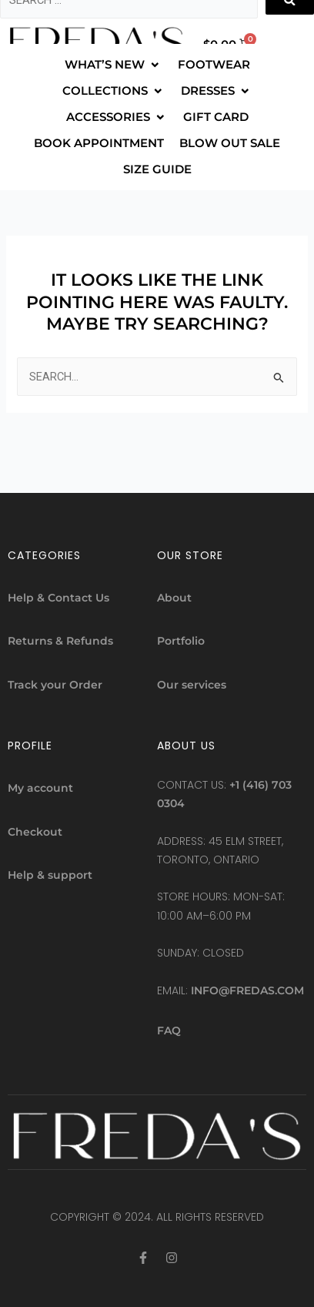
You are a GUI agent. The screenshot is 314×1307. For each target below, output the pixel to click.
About (174, 598)
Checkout (35, 832)
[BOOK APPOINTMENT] (99, 143)
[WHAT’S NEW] (113, 65)
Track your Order (55, 685)
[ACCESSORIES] (116, 117)
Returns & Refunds (60, 641)
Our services (191, 685)
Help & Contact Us (58, 598)
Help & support (50, 875)
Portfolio (181, 641)
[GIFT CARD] (215, 117)
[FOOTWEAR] (214, 65)
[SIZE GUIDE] (157, 169)
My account (40, 788)
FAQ (169, 1030)
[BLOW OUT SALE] (230, 143)
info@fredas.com (247, 990)
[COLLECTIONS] (114, 91)
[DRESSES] (216, 91)
